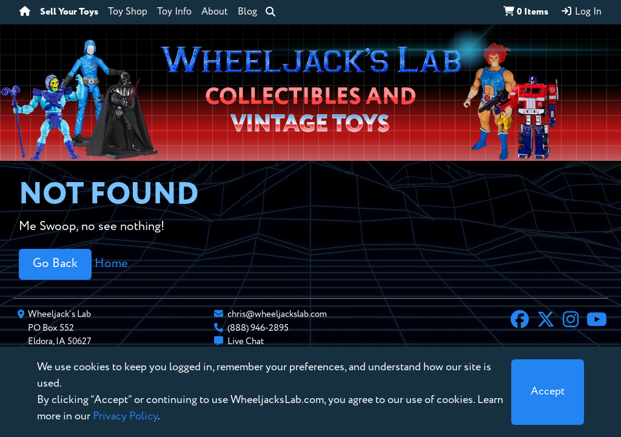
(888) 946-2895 (258, 328)
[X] (546, 321)
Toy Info (174, 12)
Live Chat (245, 341)
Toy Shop (127, 12)
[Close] (547, 392)
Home (111, 263)
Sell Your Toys (69, 12)
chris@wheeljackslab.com (277, 314)
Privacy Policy (125, 416)
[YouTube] (596, 321)
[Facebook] (520, 321)
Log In (581, 11)
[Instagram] (571, 321)
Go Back (55, 263)
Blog (247, 12)
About (214, 12)
